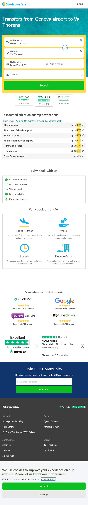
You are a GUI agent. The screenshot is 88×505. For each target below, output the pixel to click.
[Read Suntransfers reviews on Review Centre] (23, 316)
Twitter (49, 450)
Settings (43, 494)
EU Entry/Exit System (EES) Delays (18, 432)
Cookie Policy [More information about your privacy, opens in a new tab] (48, 479)
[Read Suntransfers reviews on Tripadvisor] (64, 316)
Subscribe (44, 389)
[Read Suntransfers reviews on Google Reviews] (64, 301)
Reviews (6, 450)
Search (44, 85)
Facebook (50, 444)
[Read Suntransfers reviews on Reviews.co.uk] (23, 301)
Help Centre (8, 427)
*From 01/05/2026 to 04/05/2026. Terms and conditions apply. (32, 121)
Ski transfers (8, 456)
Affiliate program (51, 427)
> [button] (81, 40)
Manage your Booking (12, 421)
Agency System (51, 421)
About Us (6, 445)
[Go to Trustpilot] (72, 407)
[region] (44, 483)
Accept (44, 486)
